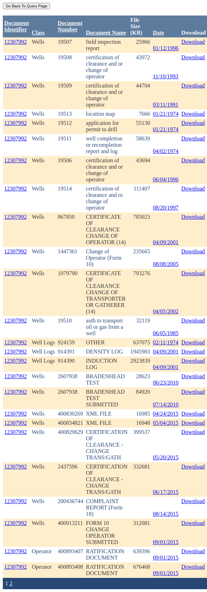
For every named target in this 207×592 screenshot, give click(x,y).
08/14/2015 (165, 514)
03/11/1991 (165, 105)
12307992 (15, 42)
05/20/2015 (165, 457)
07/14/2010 (165, 404)
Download (193, 42)
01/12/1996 (165, 48)
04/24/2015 (165, 414)
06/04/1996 (165, 179)
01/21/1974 (165, 114)
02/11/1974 (165, 342)
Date (158, 33)
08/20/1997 (165, 208)
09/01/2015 (165, 542)
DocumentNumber (70, 26)
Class (38, 33)
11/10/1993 (165, 76)
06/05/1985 (165, 333)
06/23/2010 (165, 383)
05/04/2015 (165, 423)
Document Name (106, 33)
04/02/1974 (165, 151)
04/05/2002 (165, 311)
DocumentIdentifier (16, 26)
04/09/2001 (165, 242)
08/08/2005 (165, 264)
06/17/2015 (165, 492)
